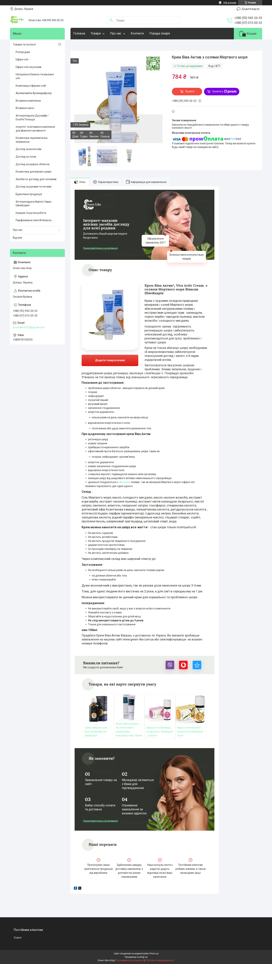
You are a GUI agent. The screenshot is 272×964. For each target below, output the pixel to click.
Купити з (224, 91)
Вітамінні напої (25, 108)
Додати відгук (251, 8)
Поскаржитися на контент (130, 960)
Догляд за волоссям (28, 149)
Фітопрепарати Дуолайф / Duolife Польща (32, 117)
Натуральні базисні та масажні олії (35, 76)
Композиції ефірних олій (31, 85)
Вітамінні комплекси (28, 100)
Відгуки (17, 237)
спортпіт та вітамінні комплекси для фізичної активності (35, 128)
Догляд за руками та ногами (33, 186)
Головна (79, 33)
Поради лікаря (159, 33)
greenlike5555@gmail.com (29, 327)
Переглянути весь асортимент (100, 248)
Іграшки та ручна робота (31, 212)
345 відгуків (229, 2)
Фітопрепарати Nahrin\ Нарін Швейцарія (33, 203)
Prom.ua (154, 953)
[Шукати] (111, 20)
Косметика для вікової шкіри (33, 171)
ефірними (124, 482)
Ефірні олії (22, 59)
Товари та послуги (24, 44)
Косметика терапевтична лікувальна (31, 139)
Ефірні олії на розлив (28, 66)
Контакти (137, 33)
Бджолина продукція (29, 194)
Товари (96, 33)
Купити (189, 91)
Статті (18, 937)
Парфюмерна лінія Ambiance (34, 220)
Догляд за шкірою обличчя (32, 164)
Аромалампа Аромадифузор (34, 93)
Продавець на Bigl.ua (136, 957)
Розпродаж (23, 52)
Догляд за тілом (26, 156)
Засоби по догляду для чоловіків (36, 179)
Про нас (115, 33)
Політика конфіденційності (159, 960)
